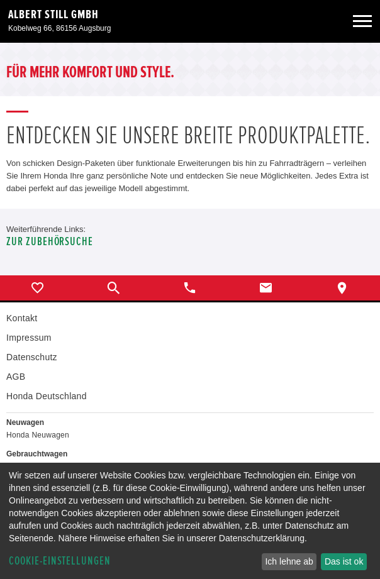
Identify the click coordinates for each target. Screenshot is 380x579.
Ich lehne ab (289, 561)
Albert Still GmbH (53, 14)
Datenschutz (31, 357)
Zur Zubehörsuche (49, 242)
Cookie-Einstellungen (60, 561)
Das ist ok (344, 561)
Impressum (29, 338)
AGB (15, 377)
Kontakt (21, 318)
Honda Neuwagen (37, 435)
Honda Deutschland (46, 396)
